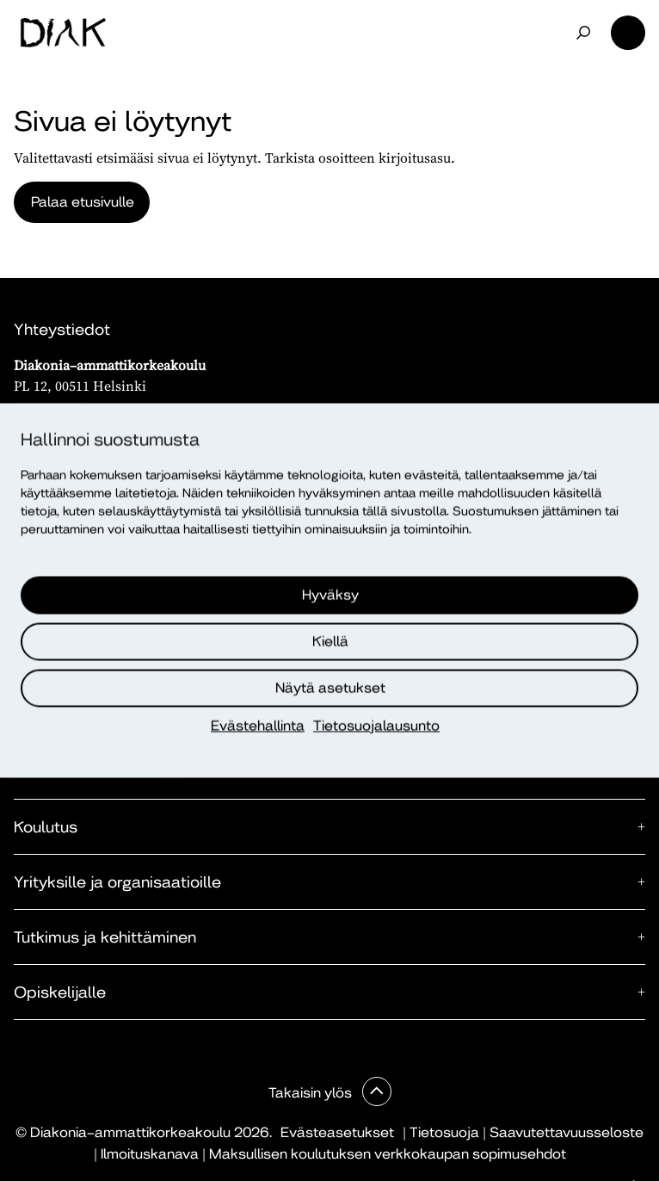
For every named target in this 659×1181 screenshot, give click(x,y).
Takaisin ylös (311, 1093)
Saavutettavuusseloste (567, 1132)
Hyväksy (330, 595)
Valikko (628, 32)
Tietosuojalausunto (376, 726)
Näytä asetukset (330, 688)
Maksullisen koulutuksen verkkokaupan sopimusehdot (387, 1154)
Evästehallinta (258, 726)
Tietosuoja (444, 1132)
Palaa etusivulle (82, 202)
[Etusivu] (63, 32)
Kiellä (330, 642)
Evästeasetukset (337, 1132)
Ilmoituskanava (150, 1154)
